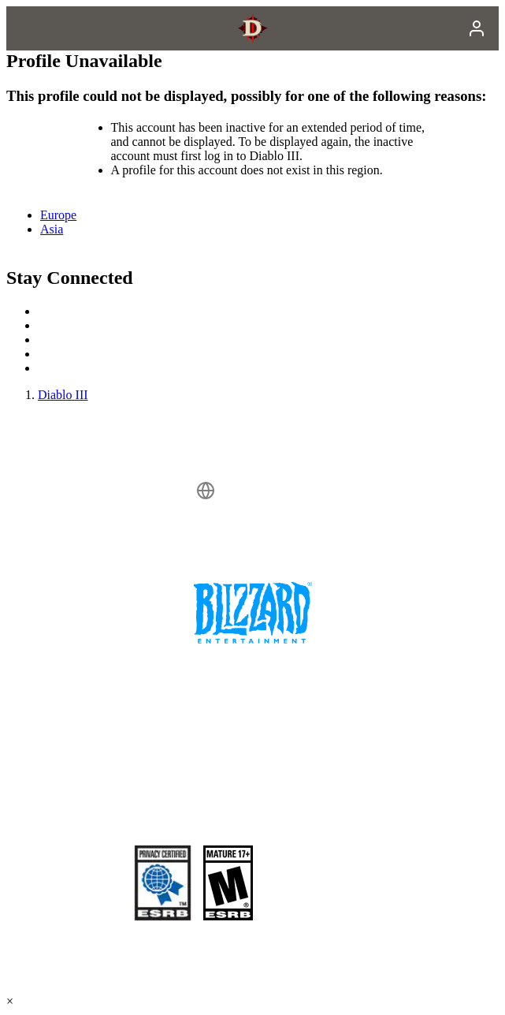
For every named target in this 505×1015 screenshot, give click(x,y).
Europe (58, 215)
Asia (51, 229)
